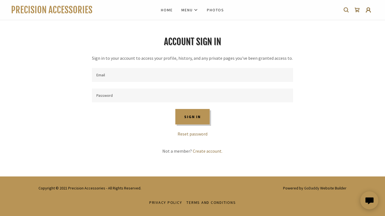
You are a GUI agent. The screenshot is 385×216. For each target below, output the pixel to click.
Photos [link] (215, 9)
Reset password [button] (192, 134)
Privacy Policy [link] (165, 202)
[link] (56, 11)
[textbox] (192, 75)
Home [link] (167, 9)
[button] (189, 10)
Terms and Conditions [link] (211, 202)
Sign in (192, 116)
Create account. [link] (207, 151)
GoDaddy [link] (311, 188)
